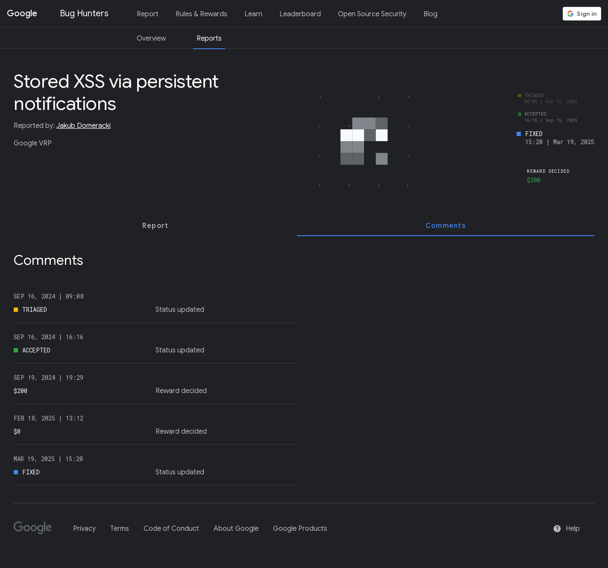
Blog (430, 14)
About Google (236, 528)
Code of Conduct (171, 528)
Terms (119, 528)
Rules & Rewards (201, 14)
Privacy (84, 528)
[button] (582, 14)
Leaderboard (300, 14)
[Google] (36, 531)
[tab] (155, 226)
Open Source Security (372, 14)
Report (148, 14)
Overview (151, 38)
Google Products (300, 528)
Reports (209, 38)
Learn (253, 14)
